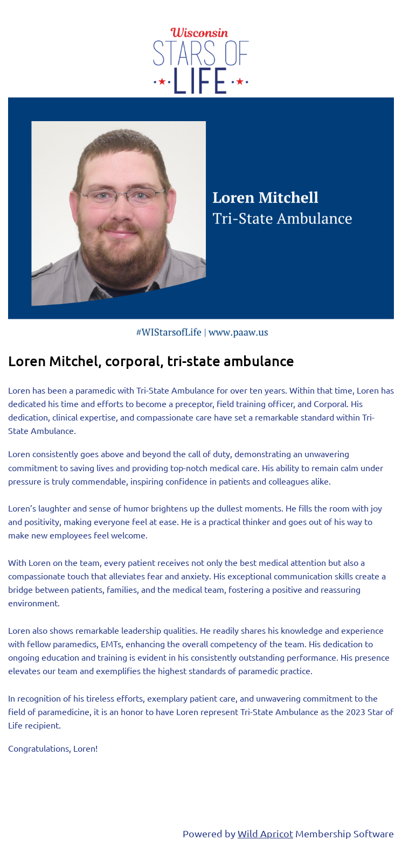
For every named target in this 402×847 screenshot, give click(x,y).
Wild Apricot (265, 833)
